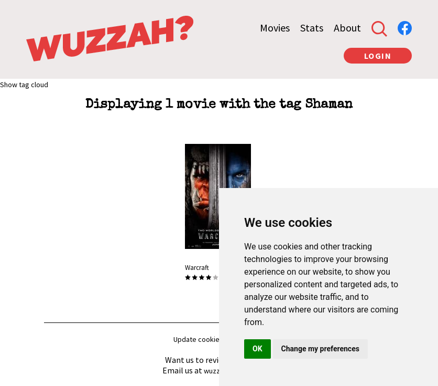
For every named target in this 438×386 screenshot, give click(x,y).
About (347, 27)
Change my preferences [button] (320, 349)
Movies (275, 27)
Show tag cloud (24, 84)
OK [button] (257, 349)
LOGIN (378, 55)
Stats (311, 27)
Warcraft (197, 267)
